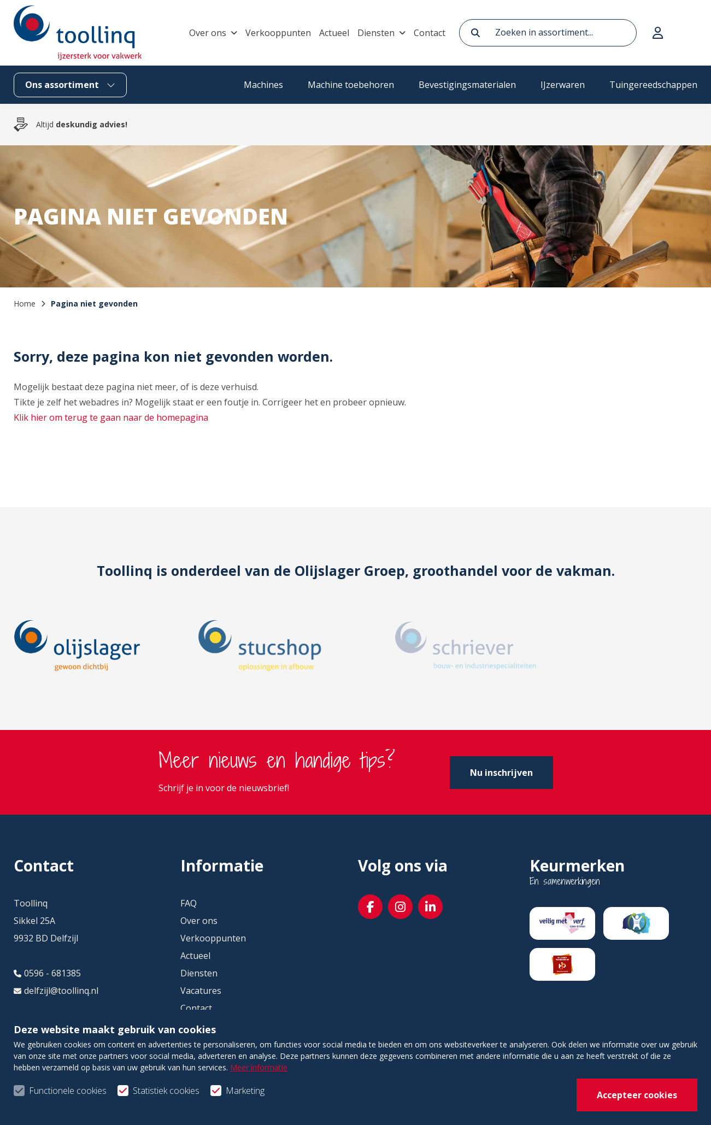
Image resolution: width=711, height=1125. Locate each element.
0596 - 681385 (47, 973)
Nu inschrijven (501, 773)
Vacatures (200, 991)
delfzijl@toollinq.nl (56, 991)
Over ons (207, 33)
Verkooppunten (278, 33)
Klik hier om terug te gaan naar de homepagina (111, 417)
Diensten (376, 33)
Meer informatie (258, 1097)
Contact (429, 33)
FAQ (188, 903)
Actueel (334, 33)
